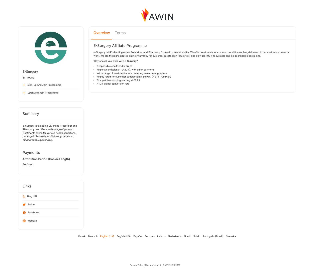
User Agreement (153, 265)
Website (30, 221)
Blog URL (30, 196)
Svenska (231, 236)
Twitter (29, 205)
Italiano (161, 236)
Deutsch (93, 236)
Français (150, 236)
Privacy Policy (136, 265)
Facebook (31, 213)
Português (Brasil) (213, 236)
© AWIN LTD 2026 (171, 265)
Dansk (82, 236)
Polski (196, 236)
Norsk (187, 236)
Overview (102, 33)
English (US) (124, 236)
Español (137, 236)
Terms (120, 33)
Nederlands (174, 236)
